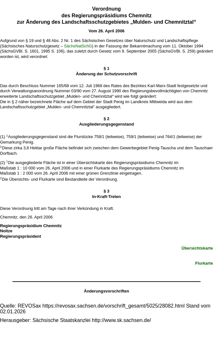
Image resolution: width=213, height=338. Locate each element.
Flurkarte (204, 263)
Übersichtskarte (197, 248)
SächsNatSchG (78, 46)
